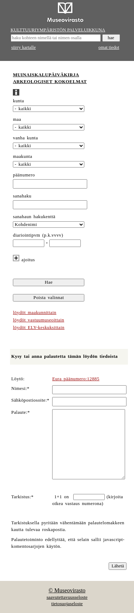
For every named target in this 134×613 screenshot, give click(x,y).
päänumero (24, 174)
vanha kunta (25, 137)
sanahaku (22, 196)
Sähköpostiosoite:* (30, 400)
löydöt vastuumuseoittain (38, 320)
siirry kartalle (23, 47)
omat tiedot (109, 47)
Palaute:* (20, 412)
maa (17, 119)
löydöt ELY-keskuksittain (38, 327)
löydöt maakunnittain (34, 312)
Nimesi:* (20, 388)
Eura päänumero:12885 (75, 378)
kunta (18, 100)
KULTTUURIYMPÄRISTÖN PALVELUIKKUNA (58, 29)
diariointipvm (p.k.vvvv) (38, 235)
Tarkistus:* (22, 496)
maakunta (22, 156)
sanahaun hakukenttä (34, 216)
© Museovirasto (67, 590)
